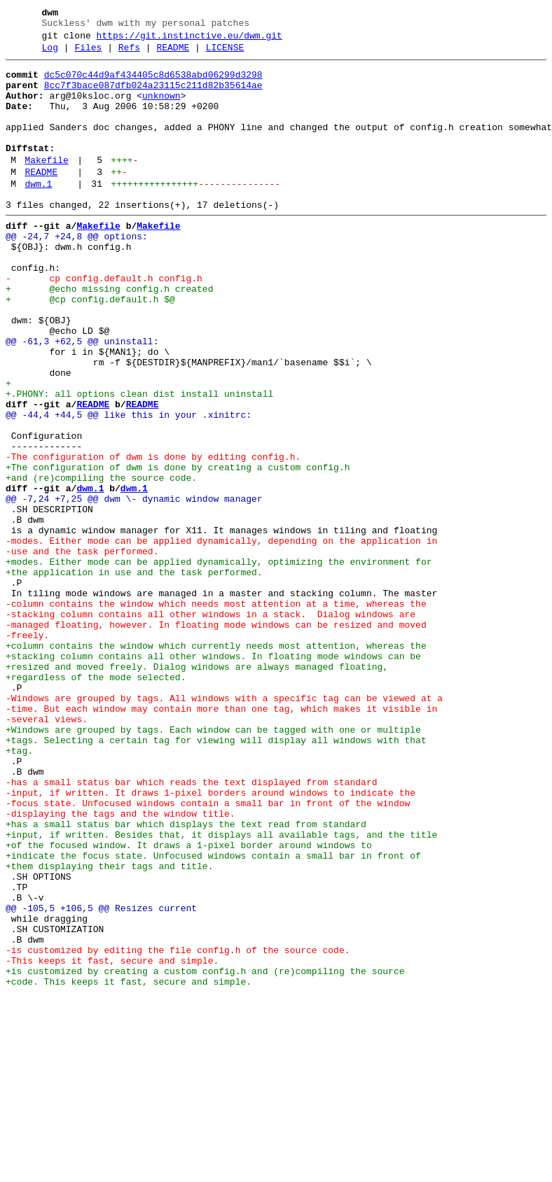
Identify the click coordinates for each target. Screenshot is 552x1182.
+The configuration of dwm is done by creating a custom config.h (178, 549)
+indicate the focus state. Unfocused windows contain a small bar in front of (213, 1015)
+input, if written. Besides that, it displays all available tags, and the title (221, 990)
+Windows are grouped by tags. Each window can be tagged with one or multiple (213, 864)
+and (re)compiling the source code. (101, 562)
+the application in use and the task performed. (134, 675)
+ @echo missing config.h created (109, 335)
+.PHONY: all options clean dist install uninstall (139, 461)
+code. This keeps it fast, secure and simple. (128, 1166)
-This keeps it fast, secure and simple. (112, 1141)
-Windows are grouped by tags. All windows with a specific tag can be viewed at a (224, 826)
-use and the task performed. (82, 650)
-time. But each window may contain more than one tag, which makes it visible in (221, 839)
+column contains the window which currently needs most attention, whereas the (216, 763)
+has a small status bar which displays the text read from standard (186, 977)
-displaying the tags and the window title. (120, 965)
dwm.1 (38, 213)
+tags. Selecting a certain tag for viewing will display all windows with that (216, 877)
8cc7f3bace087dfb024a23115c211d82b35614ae (153, 96)
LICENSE (225, 54)
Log (50, 54)
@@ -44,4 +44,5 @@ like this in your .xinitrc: (128, 486)
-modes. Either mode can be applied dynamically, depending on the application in (221, 637)
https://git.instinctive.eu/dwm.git (189, 40)
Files (88, 54)
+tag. (19, 889)
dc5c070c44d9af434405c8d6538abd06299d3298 (153, 83)
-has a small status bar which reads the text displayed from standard (191, 927)
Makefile (46, 185)
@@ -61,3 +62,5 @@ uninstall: (82, 398)
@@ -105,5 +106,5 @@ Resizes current (101, 1078)
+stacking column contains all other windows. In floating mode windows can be (213, 776)
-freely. (27, 751)
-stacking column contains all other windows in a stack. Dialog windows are (210, 725)
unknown (161, 108)
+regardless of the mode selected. (96, 801)
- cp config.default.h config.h (104, 322)
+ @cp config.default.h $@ (90, 348)
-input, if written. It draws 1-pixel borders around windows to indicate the (210, 940)
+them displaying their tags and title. (109, 1028)
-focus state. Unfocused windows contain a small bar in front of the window (208, 952)
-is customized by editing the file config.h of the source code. (178, 1129)
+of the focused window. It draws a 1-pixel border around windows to (189, 1003)
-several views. (47, 851)
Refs (129, 54)
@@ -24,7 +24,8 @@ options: (77, 272)
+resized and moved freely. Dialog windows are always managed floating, (197, 788)
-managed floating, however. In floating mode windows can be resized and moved (216, 738)
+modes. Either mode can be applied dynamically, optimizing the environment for (219, 662)
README (172, 54)
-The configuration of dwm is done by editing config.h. (153, 536)
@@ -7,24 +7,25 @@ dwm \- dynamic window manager (134, 587)
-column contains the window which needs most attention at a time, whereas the (216, 713)
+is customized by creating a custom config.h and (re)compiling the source (205, 1154)
